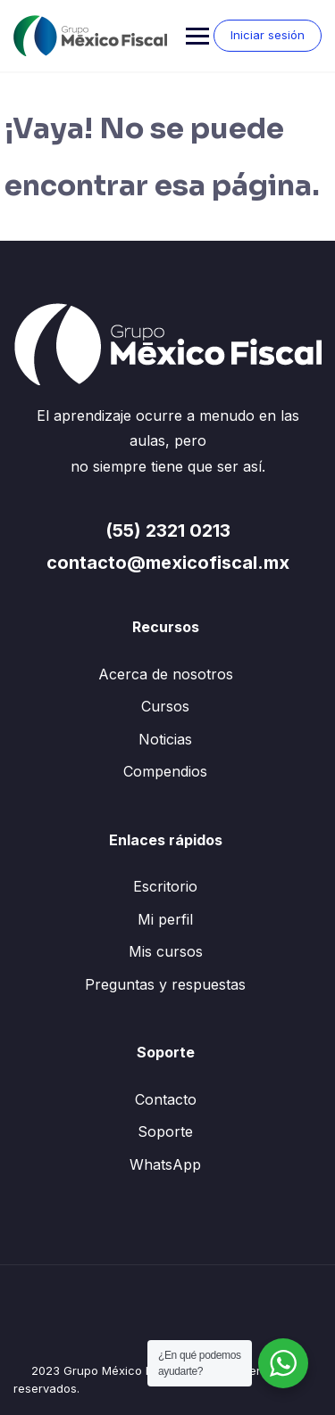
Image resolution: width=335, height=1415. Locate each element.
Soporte (165, 1131)
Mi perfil (165, 919)
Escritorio (165, 886)
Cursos (165, 706)
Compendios (165, 771)
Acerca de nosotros (165, 674)
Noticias (165, 739)
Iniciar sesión (267, 35)
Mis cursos (166, 951)
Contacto (166, 1099)
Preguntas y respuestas (165, 984)
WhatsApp (165, 1164)
